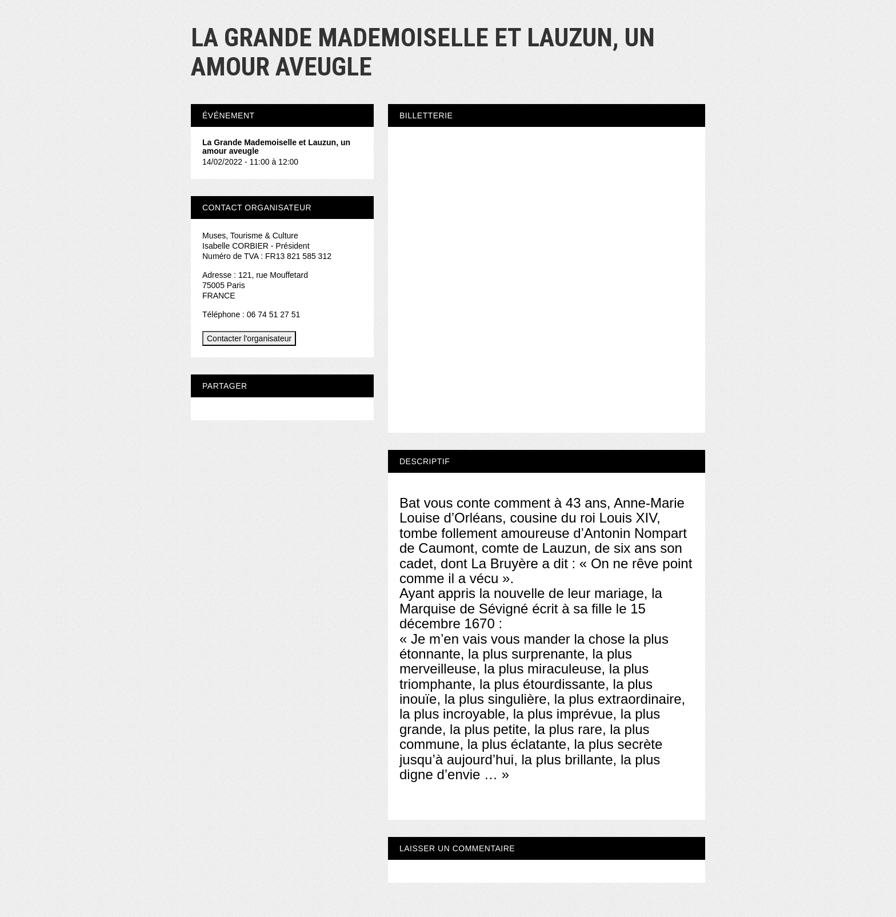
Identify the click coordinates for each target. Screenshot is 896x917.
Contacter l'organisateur (249, 338)
